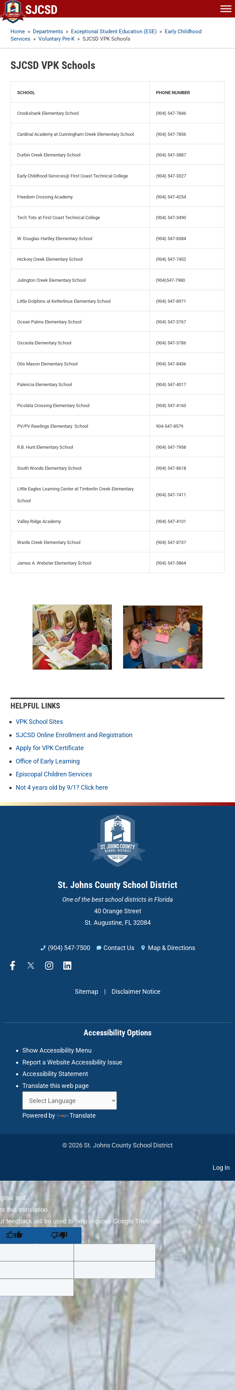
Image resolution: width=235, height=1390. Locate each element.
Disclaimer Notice (136, 991)
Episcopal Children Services (54, 774)
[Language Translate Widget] (69, 1100)
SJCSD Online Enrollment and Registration (74, 735)
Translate (76, 1115)
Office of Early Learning (48, 761)
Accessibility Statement (55, 1073)
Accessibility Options (117, 1033)
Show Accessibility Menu (57, 1050)
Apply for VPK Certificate (50, 748)
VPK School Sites (39, 721)
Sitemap (86, 991)
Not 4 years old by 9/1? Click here (62, 787)
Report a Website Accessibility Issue (72, 1062)
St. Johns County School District (117, 885)
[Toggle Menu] (226, 8)
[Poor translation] (59, 1235)
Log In (221, 1167)
